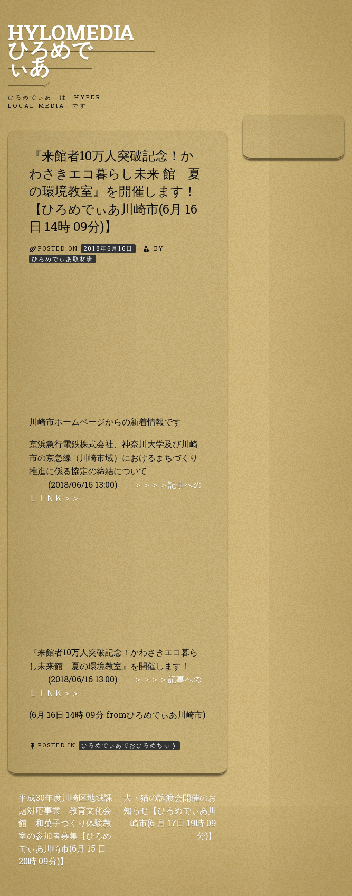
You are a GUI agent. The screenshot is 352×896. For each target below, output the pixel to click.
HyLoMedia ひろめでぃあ (81, 49)
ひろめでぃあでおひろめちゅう (129, 745)
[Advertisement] (117, 349)
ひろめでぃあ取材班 (62, 259)
